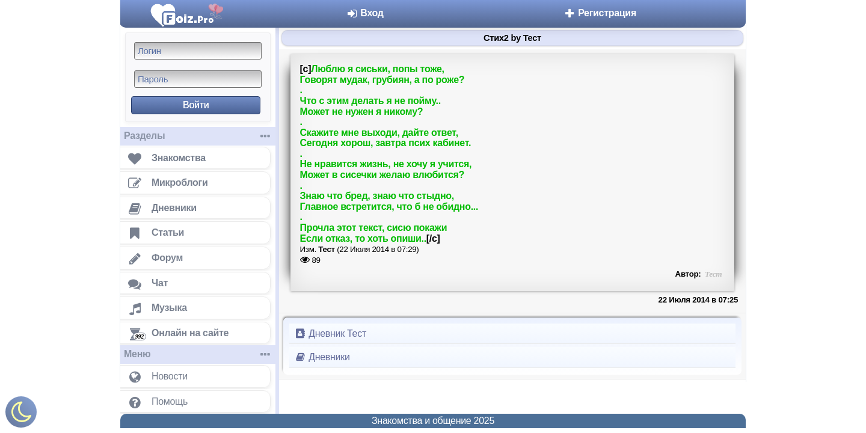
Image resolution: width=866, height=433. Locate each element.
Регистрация (600, 13)
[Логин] (198, 51)
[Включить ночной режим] (21, 414)
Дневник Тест (330, 333)
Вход (365, 13)
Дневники (322, 357)
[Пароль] (198, 79)
